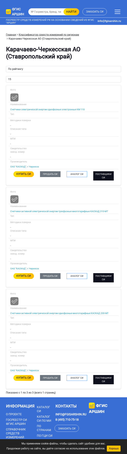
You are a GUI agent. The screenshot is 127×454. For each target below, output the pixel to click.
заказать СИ (94, 11)
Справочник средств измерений (16, 433)
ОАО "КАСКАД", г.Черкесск (24, 166)
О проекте (14, 414)
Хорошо (114, 448)
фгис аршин (98, 408)
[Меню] (117, 12)
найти (71, 11)
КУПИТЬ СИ (23, 174)
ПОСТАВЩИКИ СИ (103, 176)
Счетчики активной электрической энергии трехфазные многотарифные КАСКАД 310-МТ (59, 211)
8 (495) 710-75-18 (67, 419)
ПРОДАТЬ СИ (50, 174)
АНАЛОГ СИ (76, 174)
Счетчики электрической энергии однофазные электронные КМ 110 (47, 109)
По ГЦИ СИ (44, 435)
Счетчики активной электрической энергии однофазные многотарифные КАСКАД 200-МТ (59, 313)
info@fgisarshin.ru (109, 21)
